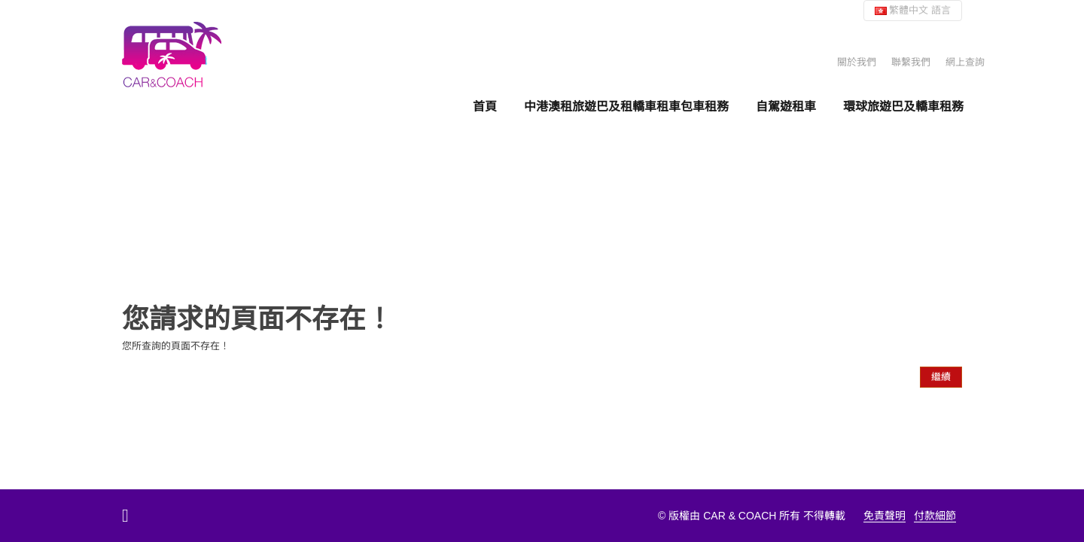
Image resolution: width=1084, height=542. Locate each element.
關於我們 (856, 62)
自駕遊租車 (786, 106)
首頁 (485, 106)
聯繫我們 (910, 62)
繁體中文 (913, 10)
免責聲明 (884, 516)
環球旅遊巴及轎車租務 (903, 106)
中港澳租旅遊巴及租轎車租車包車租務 (626, 106)
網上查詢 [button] (965, 62)
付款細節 (935, 516)
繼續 (941, 376)
